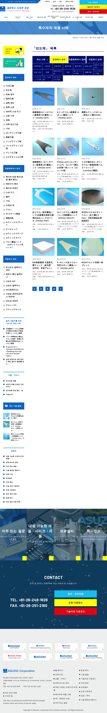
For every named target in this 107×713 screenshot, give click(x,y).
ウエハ (9, 210)
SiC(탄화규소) (12, 290)
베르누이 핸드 (12, 184)
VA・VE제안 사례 (77, 17)
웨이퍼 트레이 (12, 188)
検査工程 (88, 72)
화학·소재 (88, 66)
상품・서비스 (29, 17)
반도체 (47, 66)
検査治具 (10, 218)
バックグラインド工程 (37, 78)
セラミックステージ (14, 234)
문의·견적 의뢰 (11, 494)
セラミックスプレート (14, 223)
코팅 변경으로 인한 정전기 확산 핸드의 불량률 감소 (15, 361)
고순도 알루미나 (13, 286)
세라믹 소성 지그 (98, 66)
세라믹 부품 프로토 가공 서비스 (15, 385)
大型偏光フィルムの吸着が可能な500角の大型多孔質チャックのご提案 (15, 331)
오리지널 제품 (11, 381)
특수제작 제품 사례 (65, 17)
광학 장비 (78, 66)
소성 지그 (10, 192)
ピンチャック (11, 229)
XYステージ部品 (13, 214)
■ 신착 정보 (84, 683)
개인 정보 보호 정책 (13, 502)
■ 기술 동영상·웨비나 (88, 700)
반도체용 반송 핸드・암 (14, 390)
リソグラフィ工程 (98, 72)
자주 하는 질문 (89, 17)
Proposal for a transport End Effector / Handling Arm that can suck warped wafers (15, 351)
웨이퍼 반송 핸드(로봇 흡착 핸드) (14, 178)
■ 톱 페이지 (58, 670)
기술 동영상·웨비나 (13, 470)
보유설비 (9, 478)
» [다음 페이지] (60, 289)
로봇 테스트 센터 (41, 17)
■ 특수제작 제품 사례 (62, 694)
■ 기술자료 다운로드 (87, 679)
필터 (8, 197)
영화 (47, 72)
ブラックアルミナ (13, 310)
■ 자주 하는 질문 (60, 703)
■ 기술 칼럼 (84, 674)
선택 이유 (17, 17)
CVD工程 (37, 66)
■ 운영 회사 (84, 670)
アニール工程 (47, 78)
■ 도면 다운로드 (85, 691)
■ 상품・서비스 (60, 679)
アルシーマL (11, 305)
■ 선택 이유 (58, 674)
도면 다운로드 (11, 490)
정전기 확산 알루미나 (14, 275)
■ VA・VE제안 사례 (62, 699)
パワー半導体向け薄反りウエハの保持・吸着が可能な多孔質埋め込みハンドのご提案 (15, 340)
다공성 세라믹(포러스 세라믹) (14, 295)
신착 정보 (9, 482)
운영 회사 (101, 17)
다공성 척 (10, 205)
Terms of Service (24, 703)
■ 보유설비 (83, 687)
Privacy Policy (8, 703)
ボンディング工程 (78, 72)
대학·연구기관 (58, 72)
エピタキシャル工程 (58, 78)
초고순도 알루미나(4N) (14, 268)
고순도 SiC (11, 281)
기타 (68, 72)
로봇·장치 (57, 66)
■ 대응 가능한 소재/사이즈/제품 (65, 688)
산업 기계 (37, 72)
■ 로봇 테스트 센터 (61, 683)
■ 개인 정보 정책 (10, 693)
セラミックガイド (13, 238)
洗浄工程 (68, 66)
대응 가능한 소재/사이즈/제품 (53, 17)
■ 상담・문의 (84, 696)
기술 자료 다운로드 (13, 486)
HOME (6, 17)
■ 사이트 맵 (8, 696)
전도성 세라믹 (12, 301)
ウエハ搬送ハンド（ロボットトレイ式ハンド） (14, 244)
